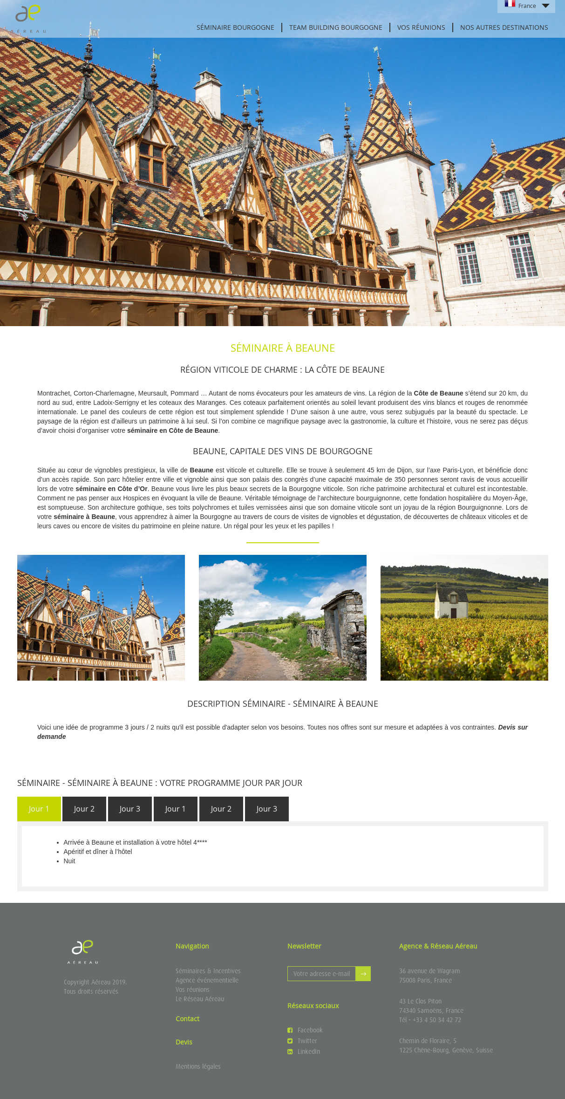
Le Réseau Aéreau (200, 999)
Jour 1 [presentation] (39, 809)
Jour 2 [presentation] (84, 809)
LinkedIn (303, 1051)
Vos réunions (421, 27)
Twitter (302, 1040)
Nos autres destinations (504, 27)
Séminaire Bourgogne (235, 27)
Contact (187, 1018)
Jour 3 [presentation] (130, 809)
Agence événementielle (207, 980)
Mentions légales (198, 1066)
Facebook (305, 1030)
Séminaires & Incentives (208, 971)
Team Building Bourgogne (335, 27)
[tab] (39, 809)
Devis (184, 1042)
